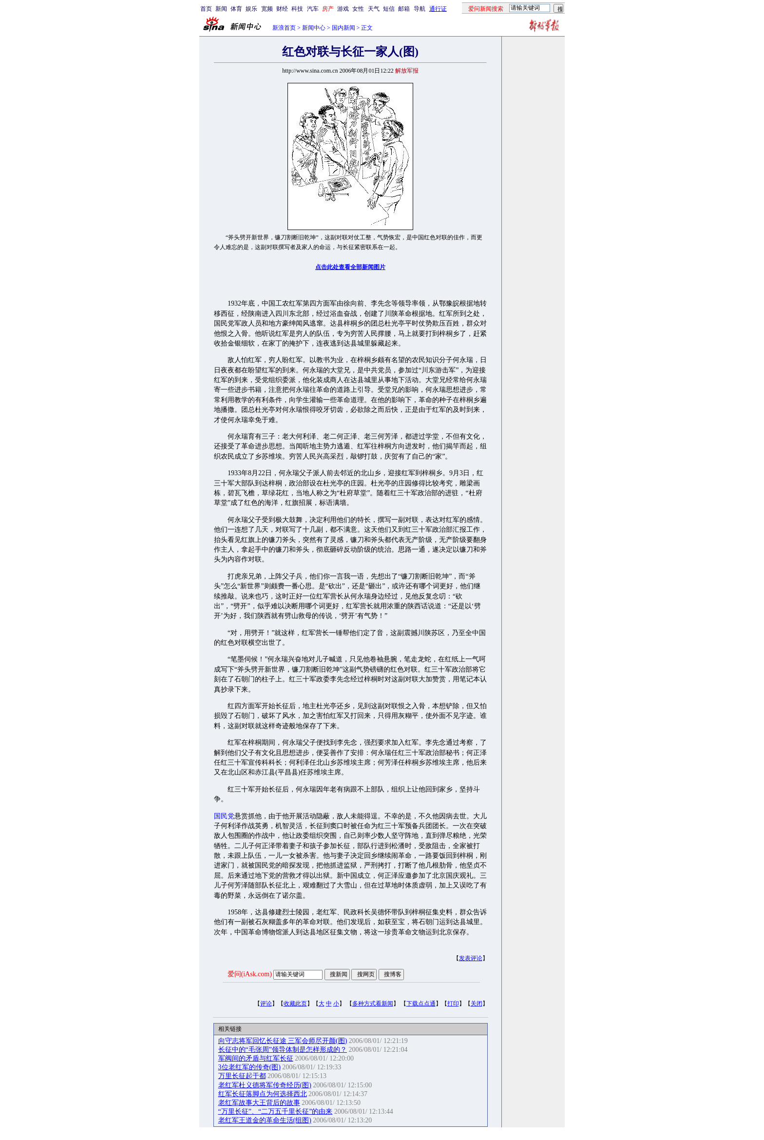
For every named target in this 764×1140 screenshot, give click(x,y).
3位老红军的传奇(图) (249, 1067)
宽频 (267, 8)
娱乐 (251, 8)
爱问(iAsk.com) (250, 974)
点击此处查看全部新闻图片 (350, 267)
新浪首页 (284, 27)
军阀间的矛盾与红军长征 (255, 1058)
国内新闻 (343, 27)
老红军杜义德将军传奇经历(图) (264, 1085)
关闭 (476, 1003)
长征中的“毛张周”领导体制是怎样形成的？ (282, 1049)
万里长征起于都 (242, 1076)
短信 (389, 8)
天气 (374, 8)
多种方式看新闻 (372, 1003)
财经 (282, 8)
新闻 (221, 8)
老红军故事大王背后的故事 (259, 1102)
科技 (297, 8)
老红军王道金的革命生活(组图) (264, 1120)
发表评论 (470, 958)
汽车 (313, 8)
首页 (206, 8)
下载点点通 (421, 1003)
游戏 (343, 8)
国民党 (224, 816)
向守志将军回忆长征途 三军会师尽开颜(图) (282, 1040)
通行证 (438, 8)
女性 (358, 8)
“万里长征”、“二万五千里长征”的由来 (275, 1111)
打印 (453, 1003)
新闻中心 (313, 27)
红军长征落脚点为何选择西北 (262, 1094)
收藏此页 (295, 1003)
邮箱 (404, 8)
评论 (266, 1003)
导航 (419, 8)
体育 (236, 8)
